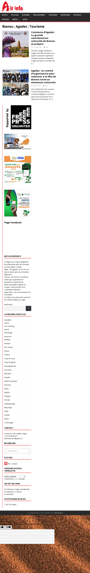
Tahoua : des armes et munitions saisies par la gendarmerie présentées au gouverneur (16, 279)
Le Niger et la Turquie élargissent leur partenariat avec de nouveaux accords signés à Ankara (16, 264)
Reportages (65, 15)
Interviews (53, 15)
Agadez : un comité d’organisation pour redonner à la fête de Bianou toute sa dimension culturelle (43, 76)
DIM (47, 47)
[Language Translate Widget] (14, 476)
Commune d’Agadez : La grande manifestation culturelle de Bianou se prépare (43, 38)
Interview (7, 385)
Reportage (8, 407)
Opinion (7, 392)
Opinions (5, 19)
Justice (6, 329)
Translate (19, 479)
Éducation (7, 373)
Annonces (7, 336)
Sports (6, 419)
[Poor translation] (8, 527)
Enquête (7, 377)
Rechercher (8, 304)
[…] (32, 63)
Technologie (8, 423)
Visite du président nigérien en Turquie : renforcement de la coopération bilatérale (15, 287)
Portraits (77, 15)
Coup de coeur (9, 358)
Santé (6, 411)
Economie (26, 15)
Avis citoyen (8, 347)
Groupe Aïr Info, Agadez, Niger (15, 433)
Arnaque (7, 343)
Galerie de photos (10, 381)
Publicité (7, 339)
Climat (6, 323)
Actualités (7, 320)
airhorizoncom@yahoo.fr (13, 438)
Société (4, 15)
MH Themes (59, 513)
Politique (15, 15)
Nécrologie (8, 333)
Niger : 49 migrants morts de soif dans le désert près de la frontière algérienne (16, 272)
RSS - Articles (10, 464)
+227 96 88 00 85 (10, 436)
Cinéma (7, 355)
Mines (6, 389)
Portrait (7, 400)
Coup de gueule (10, 362)
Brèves (15, 19)
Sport (25, 19)
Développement (39, 15)
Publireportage (9, 404)
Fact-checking (9, 326)
